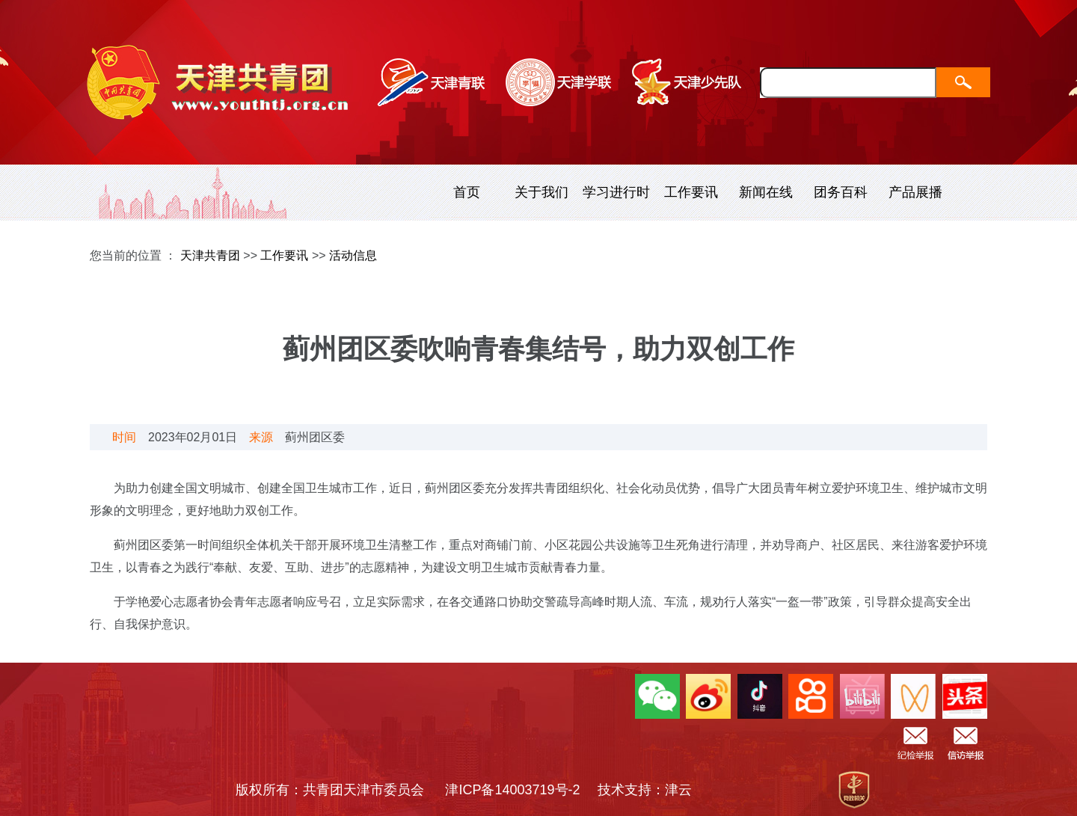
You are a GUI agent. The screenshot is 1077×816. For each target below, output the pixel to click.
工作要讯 (691, 192)
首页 (466, 192)
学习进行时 (616, 192)
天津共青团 (210, 255)
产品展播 (915, 192)
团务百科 (841, 192)
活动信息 (353, 255)
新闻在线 (766, 192)
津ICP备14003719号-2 (519, 789)
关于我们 (541, 192)
